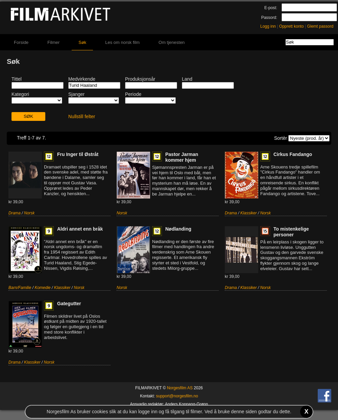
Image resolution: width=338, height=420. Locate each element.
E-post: (270, 7)
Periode (133, 94)
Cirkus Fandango (292, 154)
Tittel (16, 79)
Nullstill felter (81, 116)
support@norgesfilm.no (177, 396)
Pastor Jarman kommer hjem (181, 157)
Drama (14, 213)
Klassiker (248, 213)
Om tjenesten (172, 42)
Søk (82, 42)
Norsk (29, 213)
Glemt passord (320, 26)
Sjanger (76, 94)
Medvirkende (81, 79)
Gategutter (69, 303)
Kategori (20, 94)
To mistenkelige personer (291, 231)
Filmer (53, 42)
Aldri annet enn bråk (80, 229)
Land (187, 79)
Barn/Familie (19, 287)
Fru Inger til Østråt (77, 154)
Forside (21, 42)
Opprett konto (291, 26)
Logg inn (268, 26)
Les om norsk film (122, 42)
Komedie (42, 287)
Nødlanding (178, 229)
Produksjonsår (140, 79)
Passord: (269, 17)
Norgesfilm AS (180, 388)
